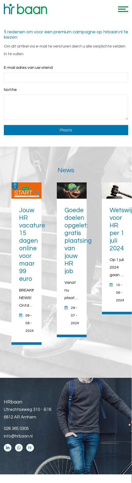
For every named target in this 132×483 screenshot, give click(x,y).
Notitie (10, 90)
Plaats (66, 130)
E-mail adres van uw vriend (28, 68)
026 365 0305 (16, 428)
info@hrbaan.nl (18, 436)
